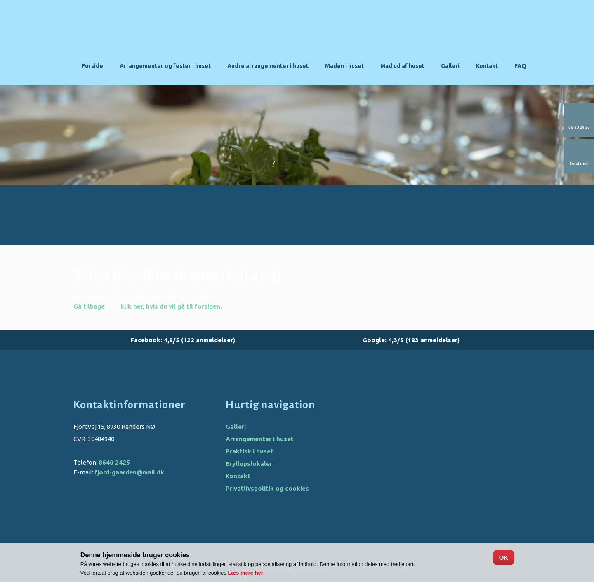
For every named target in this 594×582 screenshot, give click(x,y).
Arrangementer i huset (260, 438)
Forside (92, 66)
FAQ (520, 66)
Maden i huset (344, 66)
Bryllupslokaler (249, 463)
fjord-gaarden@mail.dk (129, 472)
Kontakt (487, 66)
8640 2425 (114, 462)
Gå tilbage (89, 306)
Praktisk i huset (249, 451)
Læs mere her (245, 573)
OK (504, 557)
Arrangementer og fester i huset (165, 66)
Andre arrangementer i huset (268, 66)
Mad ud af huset (402, 66)
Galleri (450, 66)
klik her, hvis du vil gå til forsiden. (171, 306)
